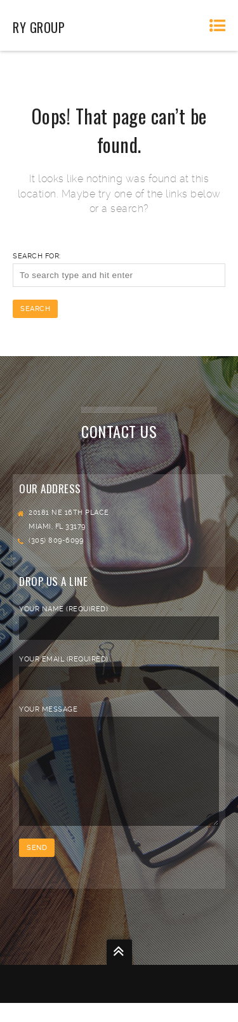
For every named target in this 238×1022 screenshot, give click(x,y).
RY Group (39, 27)
